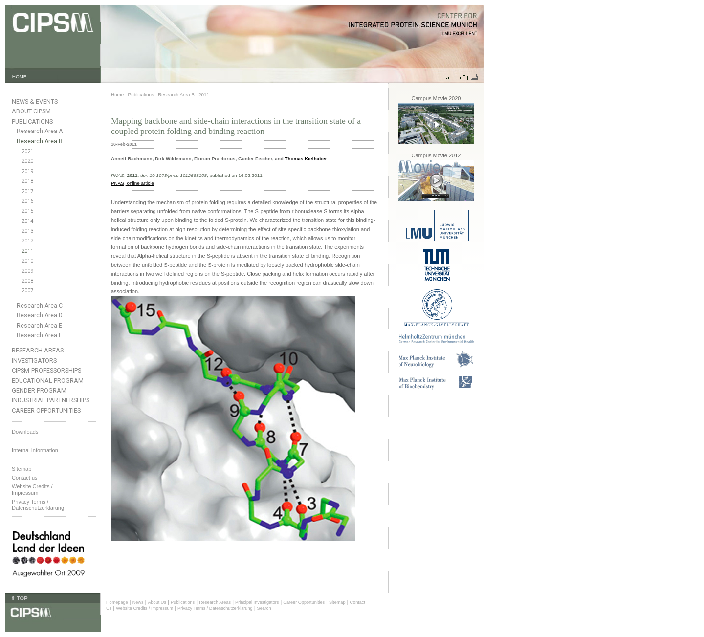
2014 (27, 221)
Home (117, 94)
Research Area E (39, 325)
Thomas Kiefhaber (306, 158)
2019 (27, 171)
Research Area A (40, 131)
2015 (27, 211)
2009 (27, 271)
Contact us (25, 478)
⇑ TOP (19, 598)
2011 (27, 251)
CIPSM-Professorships (46, 370)
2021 (27, 151)
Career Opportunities (46, 410)
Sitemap (21, 469)
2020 (27, 161)
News (138, 602)
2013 (27, 231)
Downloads (25, 432)
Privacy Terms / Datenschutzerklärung (38, 505)
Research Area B (40, 141)
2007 (27, 290)
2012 (27, 241)
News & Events (35, 101)
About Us (157, 602)
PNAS (117, 183)
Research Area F (39, 335)
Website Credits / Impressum (144, 608)
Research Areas (38, 350)
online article (140, 183)
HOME (19, 76)
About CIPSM (31, 111)
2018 (27, 181)
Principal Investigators (257, 602)
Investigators (34, 360)
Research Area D (40, 315)
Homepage (117, 602)
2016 (27, 201)
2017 (27, 191)
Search (264, 608)
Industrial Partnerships (50, 400)
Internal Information (35, 450)
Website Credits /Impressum (32, 489)
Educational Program (48, 380)
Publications (32, 121)
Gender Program (39, 390)
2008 (27, 281)
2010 (27, 261)
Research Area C (40, 305)
